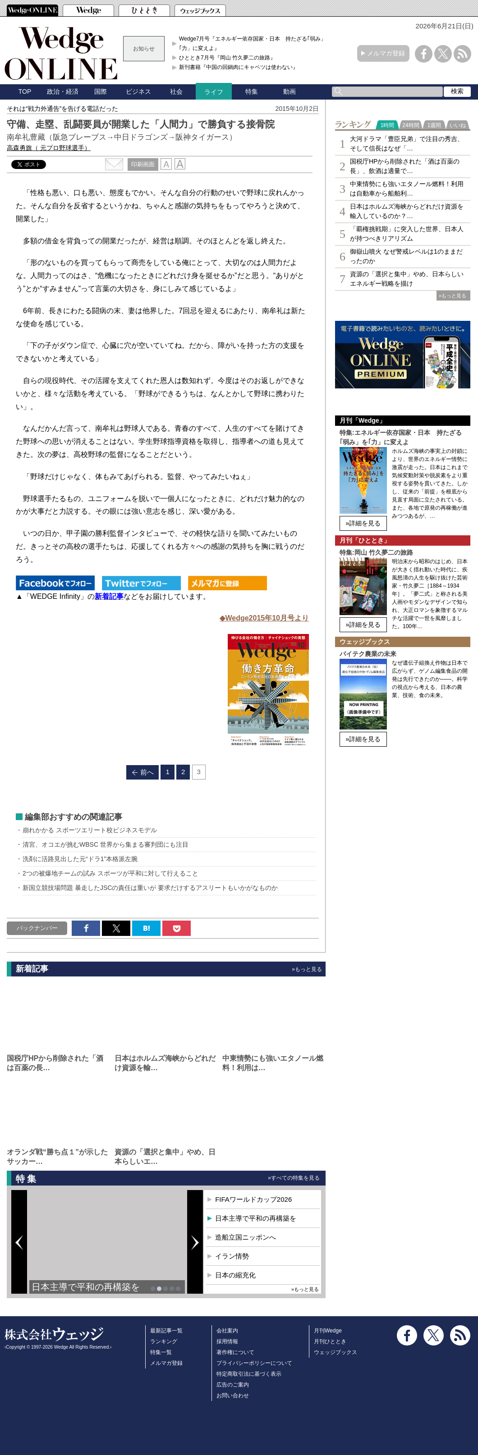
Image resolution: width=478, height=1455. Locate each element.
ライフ (213, 92)
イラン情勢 (232, 1256)
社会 (176, 91)
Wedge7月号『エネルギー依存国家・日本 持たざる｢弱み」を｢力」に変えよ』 (255, 43)
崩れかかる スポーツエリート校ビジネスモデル (90, 830)
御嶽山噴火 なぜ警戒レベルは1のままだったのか (406, 256)
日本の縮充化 (235, 1275)
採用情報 (227, 1341)
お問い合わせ (232, 1395)
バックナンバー (37, 928)
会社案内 (227, 1330)
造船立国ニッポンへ (245, 1237)
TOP (25, 91)
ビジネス (138, 91)
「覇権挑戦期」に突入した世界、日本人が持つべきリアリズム (407, 233)
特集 (251, 91)
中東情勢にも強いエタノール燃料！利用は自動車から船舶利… (407, 188)
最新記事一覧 (166, 1330)
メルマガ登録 (386, 53)
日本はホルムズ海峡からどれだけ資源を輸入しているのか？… (407, 211)
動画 (289, 91)
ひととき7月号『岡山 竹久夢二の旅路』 (227, 58)
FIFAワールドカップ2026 (253, 1199)
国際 (100, 91)
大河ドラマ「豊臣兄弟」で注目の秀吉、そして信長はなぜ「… (407, 143)
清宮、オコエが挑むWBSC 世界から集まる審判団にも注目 (105, 844)
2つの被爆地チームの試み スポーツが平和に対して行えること (110, 873)
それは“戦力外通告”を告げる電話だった (62, 108)
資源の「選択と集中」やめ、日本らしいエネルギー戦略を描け (407, 278)
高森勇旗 (49, 147)
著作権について (235, 1352)
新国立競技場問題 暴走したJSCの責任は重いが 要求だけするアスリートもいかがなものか (150, 887)
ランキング (163, 1341)
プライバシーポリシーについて (254, 1363)
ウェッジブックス (335, 1352)
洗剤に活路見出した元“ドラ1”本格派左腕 (80, 858)
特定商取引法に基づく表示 (248, 1374)
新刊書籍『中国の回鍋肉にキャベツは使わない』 (238, 67)
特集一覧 (161, 1352)
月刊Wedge (328, 1330)
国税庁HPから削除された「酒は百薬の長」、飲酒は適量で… (405, 166)
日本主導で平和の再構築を (86, 1287)
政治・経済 (62, 91)
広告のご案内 (232, 1385)
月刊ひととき (330, 1341)
